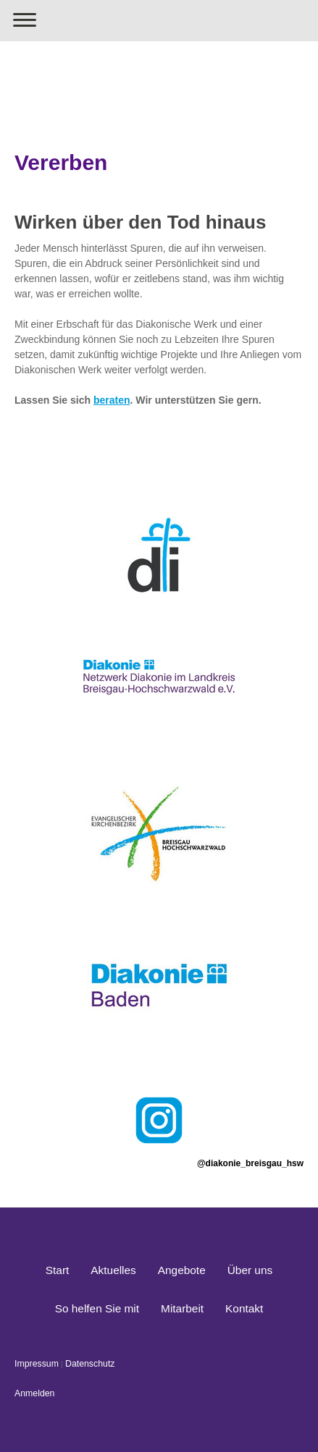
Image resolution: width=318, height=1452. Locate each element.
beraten (111, 400)
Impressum (36, 1364)
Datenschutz (89, 1364)
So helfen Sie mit (97, 1308)
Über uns (249, 1270)
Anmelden (34, 1393)
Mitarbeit (182, 1308)
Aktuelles (113, 1270)
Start (58, 1270)
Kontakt (244, 1308)
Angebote (182, 1270)
